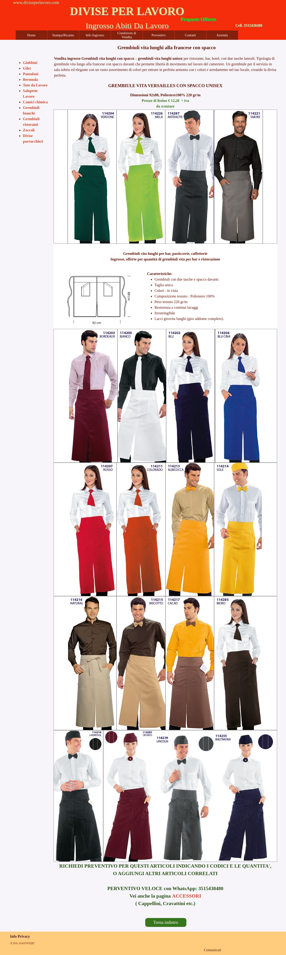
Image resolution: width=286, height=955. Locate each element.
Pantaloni (30, 74)
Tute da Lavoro (35, 85)
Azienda (222, 35)
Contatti (190, 35)
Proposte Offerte (198, 19)
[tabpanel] (165, 47)
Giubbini (30, 63)
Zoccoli (29, 130)
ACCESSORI (186, 896)
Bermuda (30, 80)
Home (31, 35)
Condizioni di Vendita (126, 35)
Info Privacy (20, 936)
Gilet (27, 68)
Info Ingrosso (95, 35)
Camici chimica (35, 102)
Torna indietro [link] (165, 922)
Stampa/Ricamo (63, 35)
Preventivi (159, 35)
